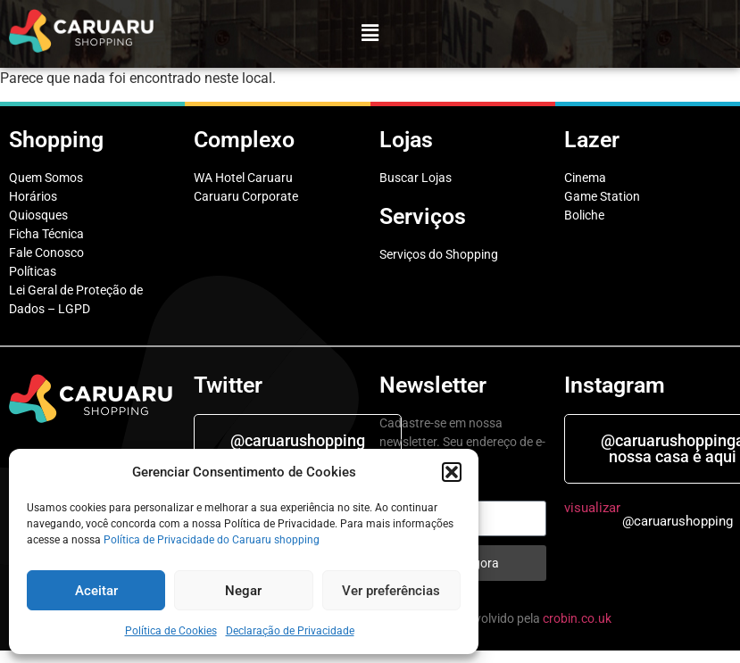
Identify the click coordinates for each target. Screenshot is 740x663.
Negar (243, 591)
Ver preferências (391, 591)
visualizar (592, 508)
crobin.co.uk (577, 618)
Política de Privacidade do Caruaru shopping (212, 540)
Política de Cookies (171, 631)
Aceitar (96, 591)
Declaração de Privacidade (290, 631)
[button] (452, 472)
